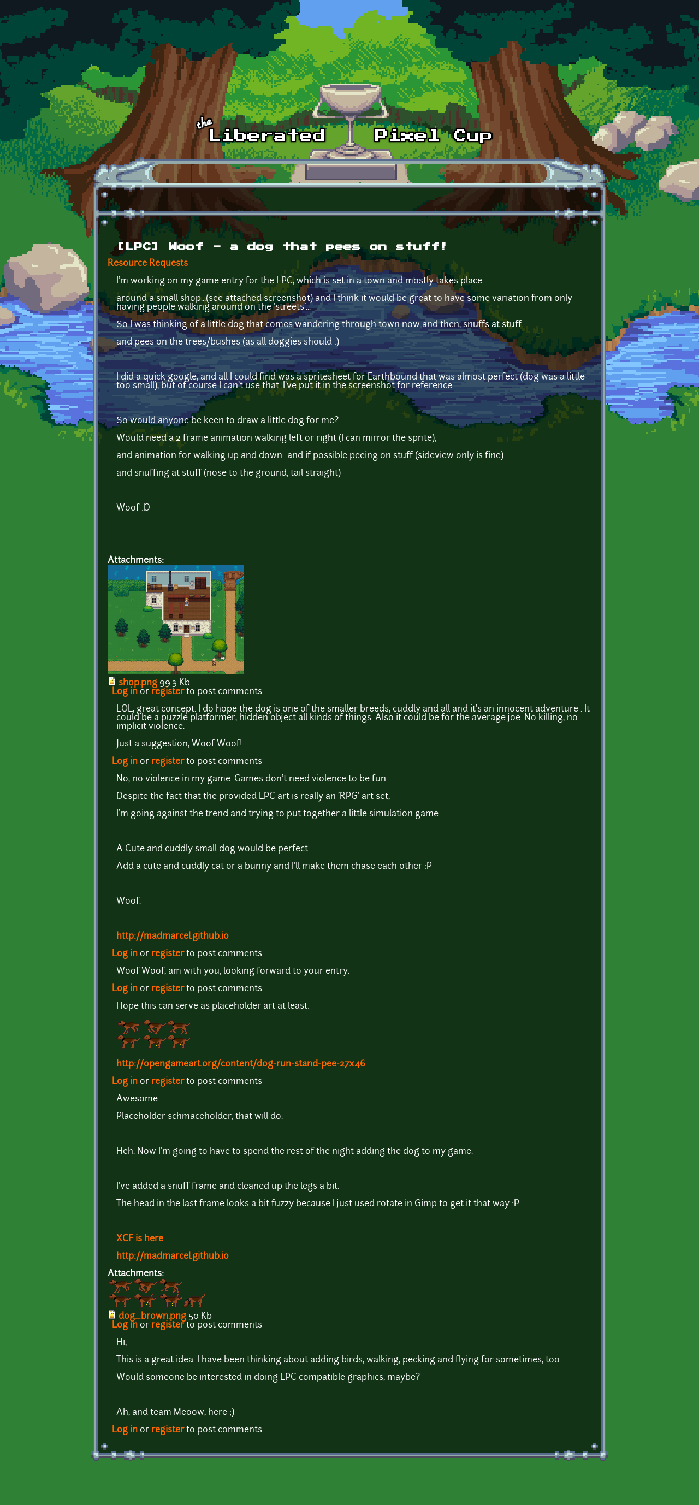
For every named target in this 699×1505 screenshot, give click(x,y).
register (167, 692)
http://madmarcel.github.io (172, 936)
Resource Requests (148, 263)
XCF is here (139, 1239)
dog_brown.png (152, 1316)
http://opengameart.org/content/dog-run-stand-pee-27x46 (240, 1064)
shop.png (138, 683)
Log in (125, 692)
